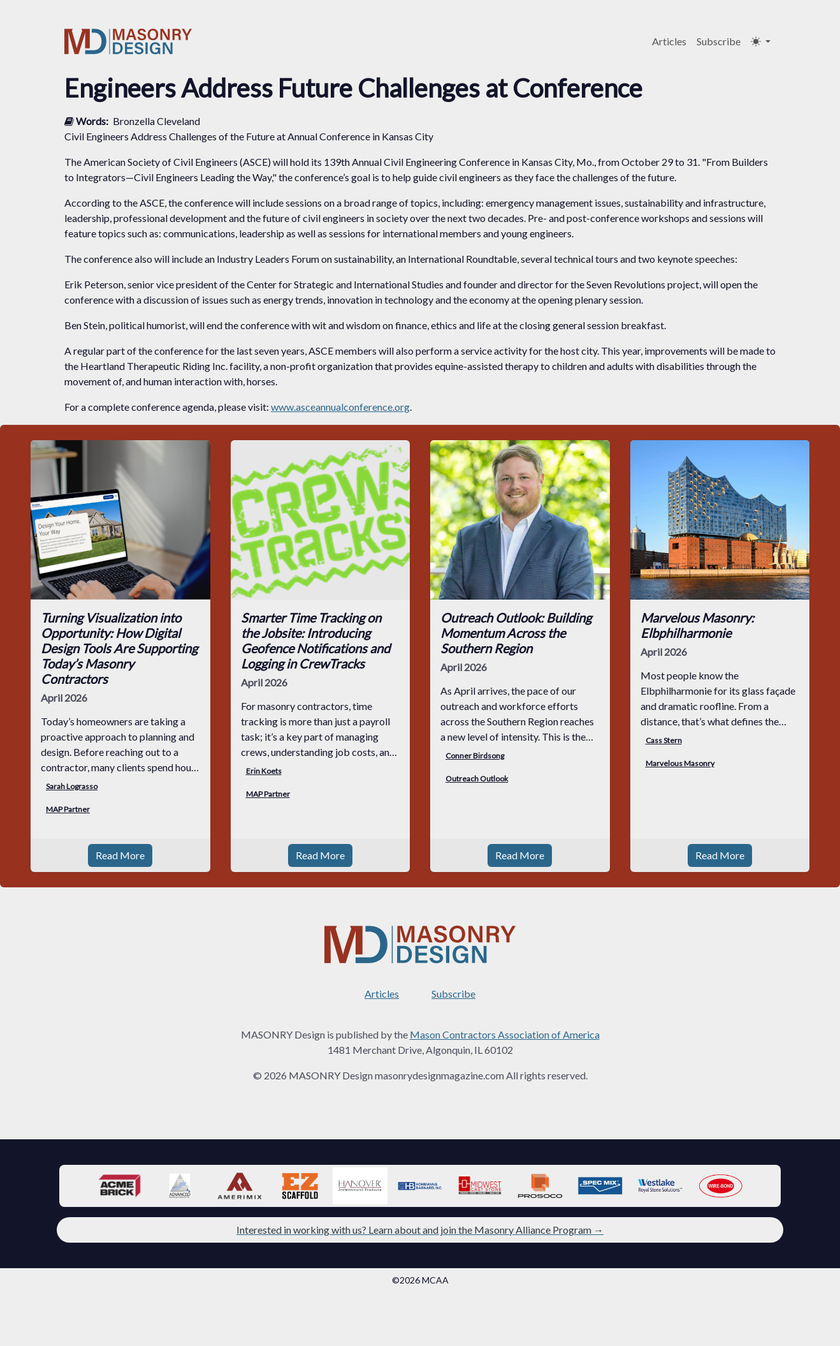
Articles (669, 41)
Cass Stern (664, 740)
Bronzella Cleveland (156, 121)
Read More (120, 840)
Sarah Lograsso (72, 786)
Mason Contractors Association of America (505, 1019)
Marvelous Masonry (680, 763)
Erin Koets (264, 771)
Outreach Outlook (476, 778)
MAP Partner (68, 809)
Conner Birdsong (474, 755)
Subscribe (719, 41)
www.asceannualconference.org (340, 407)
